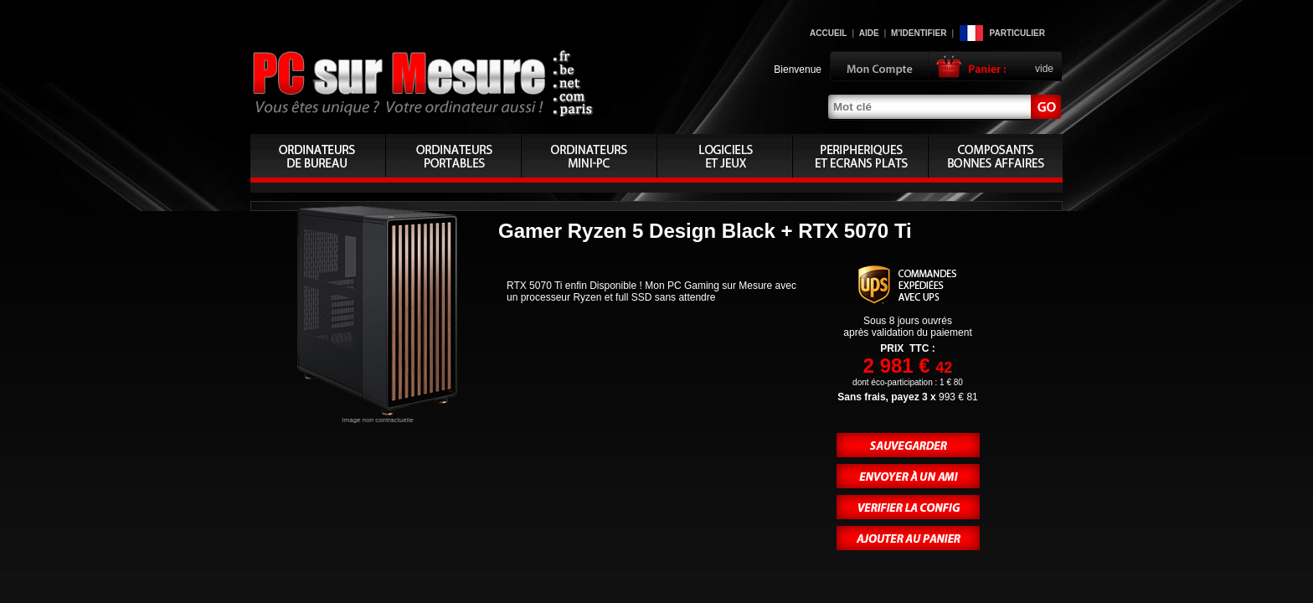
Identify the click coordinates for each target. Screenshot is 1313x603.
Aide (869, 33)
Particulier (1017, 33)
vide (1044, 69)
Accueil (828, 33)
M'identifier (918, 33)
